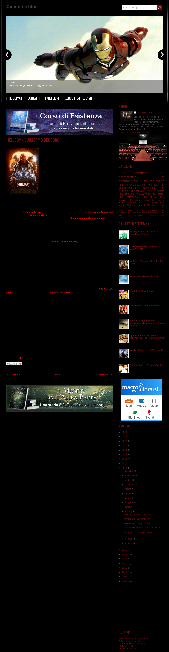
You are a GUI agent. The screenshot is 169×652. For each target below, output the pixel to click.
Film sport (131, 213)
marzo (128, 511)
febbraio (129, 539)
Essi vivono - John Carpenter (144, 306)
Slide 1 (12, 82)
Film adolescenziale (136, 205)
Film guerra (153, 208)
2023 (125, 436)
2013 (125, 558)
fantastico (141, 213)
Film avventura (141, 194)
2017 (125, 463)
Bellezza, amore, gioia (129, 641)
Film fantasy (137, 191)
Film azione (125, 194)
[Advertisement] (141, 606)
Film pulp (128, 215)
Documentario (154, 210)
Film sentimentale (70, 144)
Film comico (149, 184)
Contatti (34, 98)
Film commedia (39, 144)
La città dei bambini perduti (99, 212)
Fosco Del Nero (144, 112)
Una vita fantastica (127, 648)
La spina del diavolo (60, 292)
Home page (60, 374)
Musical (122, 218)
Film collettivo (149, 215)
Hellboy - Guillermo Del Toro (32, 140)
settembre (130, 484)
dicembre (129, 471)
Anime (160, 191)
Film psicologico (145, 187)
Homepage (15, 98)
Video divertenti (134, 210)
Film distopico (157, 200)
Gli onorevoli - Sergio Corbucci (138, 523)
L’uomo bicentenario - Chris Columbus (142, 528)
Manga (145, 200)
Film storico (125, 202)
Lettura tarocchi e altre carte (132, 643)
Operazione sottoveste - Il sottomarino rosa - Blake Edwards (147, 336)
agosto (128, 489)
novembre (130, 475)
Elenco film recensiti (78, 98)
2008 (125, 581)
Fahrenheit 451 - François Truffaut (147, 365)
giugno (128, 498)
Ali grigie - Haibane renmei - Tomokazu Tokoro (144, 232)
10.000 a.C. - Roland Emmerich (139, 532)
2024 (125, 432)
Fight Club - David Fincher (143, 291)
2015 (125, 550)
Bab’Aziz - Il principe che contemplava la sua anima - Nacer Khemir (147, 323)
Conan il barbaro (38, 215)
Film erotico (159, 215)
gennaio (129, 543)
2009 (125, 576)
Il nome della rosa (32, 212)
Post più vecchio (105, 374)
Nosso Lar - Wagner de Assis (144, 276)
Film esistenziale (129, 197)
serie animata (151, 202)
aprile (127, 507)
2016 (125, 468)
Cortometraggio (153, 213)
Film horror (158, 194)
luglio (127, 493)
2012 (125, 563)
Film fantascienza (129, 184)
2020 (125, 450)
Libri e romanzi (126, 646)
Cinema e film (21, 6)
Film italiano (135, 200)
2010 (125, 572)
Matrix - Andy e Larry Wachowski (146, 350)
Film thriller (150, 197)
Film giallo (137, 202)
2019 (125, 454)
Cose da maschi (96, 218)
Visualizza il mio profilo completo (134, 132)
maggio (128, 502)
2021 (125, 445)
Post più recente (14, 374)
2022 (125, 441)
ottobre (128, 480)
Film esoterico (138, 208)
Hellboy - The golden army (64, 241)
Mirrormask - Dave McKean (137, 519)
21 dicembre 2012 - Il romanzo (133, 639)
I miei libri (52, 98)
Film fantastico (54, 144)
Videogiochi (138, 215)
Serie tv (150, 191)
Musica (145, 210)
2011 (125, 568)
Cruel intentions (78, 218)
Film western (153, 205)
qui (21, 357)
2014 (125, 554)
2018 (125, 459)
